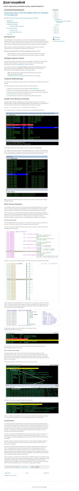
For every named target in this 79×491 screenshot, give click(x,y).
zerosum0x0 (57, 37)
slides (29, 70)
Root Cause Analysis (12, 28)
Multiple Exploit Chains (12, 22)
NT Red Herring (13, 30)
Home (27, 473)
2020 (55, 14)
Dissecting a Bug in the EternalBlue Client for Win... (63, 22)
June (56, 24)
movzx (28, 416)
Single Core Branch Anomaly (17, 26)
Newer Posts (7, 473)
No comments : (25, 466)
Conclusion (9, 34)
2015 (55, 31)
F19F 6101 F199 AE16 (60, 41)
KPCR (21, 72)
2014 (55, 32)
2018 (55, 17)
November (57, 19)
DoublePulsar (13, 93)
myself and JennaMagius (18, 64)
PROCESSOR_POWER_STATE (19, 75)
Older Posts (46, 473)
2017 (55, 27)
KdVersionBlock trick (34, 88)
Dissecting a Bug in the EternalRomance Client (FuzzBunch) (24, 18)
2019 (55, 16)
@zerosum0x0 (14, 3)
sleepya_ (31, 64)
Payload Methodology (12, 24)
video (33, 70)
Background (10, 20)
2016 (55, 29)
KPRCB (9, 75)
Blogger (45, 487)
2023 (55, 12)
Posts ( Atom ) (13, 475)
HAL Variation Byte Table (16, 32)
